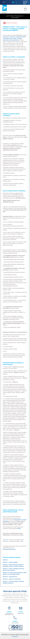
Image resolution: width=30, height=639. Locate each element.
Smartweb (15, 636)
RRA (22, 541)
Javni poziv (5, 539)
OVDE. (19, 528)
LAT (4, 2)
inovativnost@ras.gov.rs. (9, 549)
